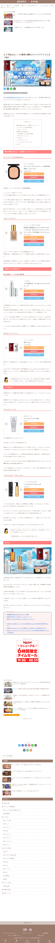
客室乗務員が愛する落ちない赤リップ (17, 97)
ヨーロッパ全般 (7, 882)
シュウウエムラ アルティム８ (25, 142)
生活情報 (7, 875)
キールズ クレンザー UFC (31, 418)
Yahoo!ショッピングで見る (34, 181)
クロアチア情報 (7, 848)
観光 (6, 879)
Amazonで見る (33, 173)
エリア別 (5, 817)
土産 (6, 872)
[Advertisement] (27, 43)
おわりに (19, 144)
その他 (6, 830)
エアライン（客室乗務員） (9, 806)
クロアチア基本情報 (9, 858)
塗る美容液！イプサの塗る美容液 (25, 133)
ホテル (6, 865)
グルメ (6, 851)
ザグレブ (7, 824)
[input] (27, 756)
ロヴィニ (7, 844)
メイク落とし (20, 138)
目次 (25, 121)
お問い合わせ (41, 935)
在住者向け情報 (7, 889)
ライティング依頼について (14, 935)
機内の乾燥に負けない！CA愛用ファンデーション (28, 125)
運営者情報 (45, 933)
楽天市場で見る (33, 177)
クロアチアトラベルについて (9, 933)
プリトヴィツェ (8, 841)
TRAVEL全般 (6, 803)
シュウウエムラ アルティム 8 (32, 484)
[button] (51, 756)
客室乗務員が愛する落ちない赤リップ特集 (18, 614)
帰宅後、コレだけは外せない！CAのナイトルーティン (21, 619)
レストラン (7, 868)
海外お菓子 (7, 886)
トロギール (7, 837)
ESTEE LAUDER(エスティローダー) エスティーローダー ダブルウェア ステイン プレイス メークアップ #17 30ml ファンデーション (37, 230)
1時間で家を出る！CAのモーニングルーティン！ (19, 616)
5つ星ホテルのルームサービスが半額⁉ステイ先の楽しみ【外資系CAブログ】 (26, 628)
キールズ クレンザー (22, 140)
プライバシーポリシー (27, 933)
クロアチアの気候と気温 (10, 855)
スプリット (7, 827)
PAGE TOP (27, 923)
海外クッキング (7, 893)
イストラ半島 (8, 820)
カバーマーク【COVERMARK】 (25, 127)
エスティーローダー (22, 129)
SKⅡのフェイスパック (23, 135)
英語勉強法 (7, 813)
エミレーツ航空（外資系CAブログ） (11, 714)
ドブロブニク (8, 834)
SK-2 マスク (27, 342)
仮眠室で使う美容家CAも (22, 131)
